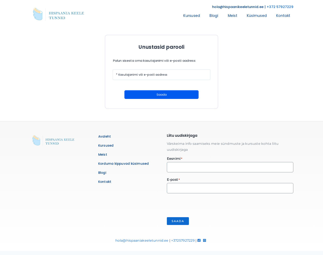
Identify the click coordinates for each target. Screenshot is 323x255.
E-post (173, 179)
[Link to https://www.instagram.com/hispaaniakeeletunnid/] (204, 240)
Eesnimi (174, 158)
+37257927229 (183, 240)
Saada (162, 94)
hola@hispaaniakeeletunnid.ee (141, 240)
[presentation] (198, 205)
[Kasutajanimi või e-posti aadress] (161, 74)
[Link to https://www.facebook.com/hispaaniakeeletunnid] (199, 240)
